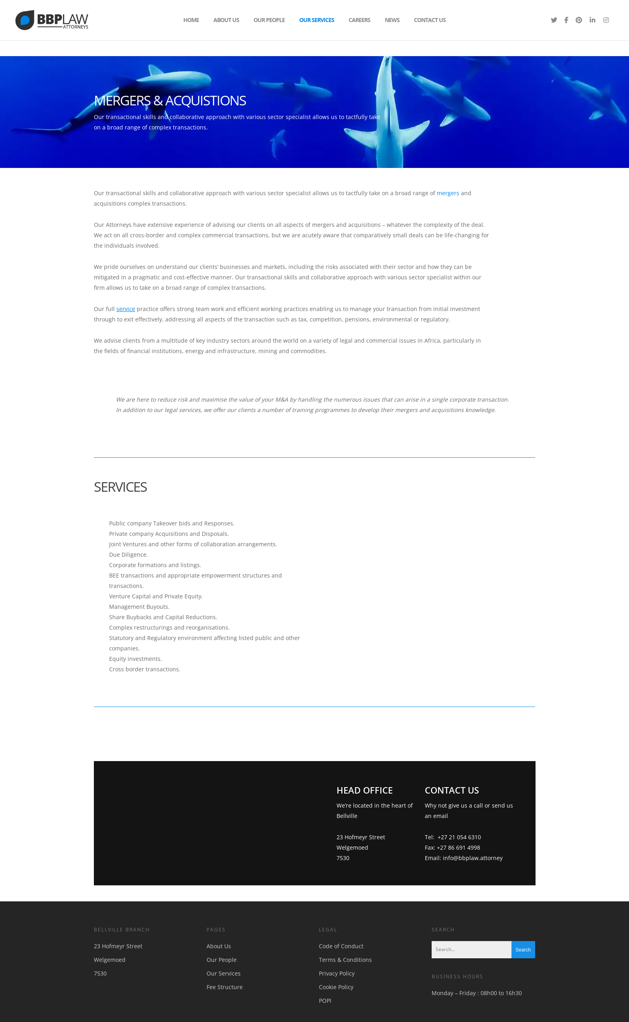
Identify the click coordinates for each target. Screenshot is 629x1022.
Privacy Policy (337, 973)
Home (191, 20)
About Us (226, 20)
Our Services (316, 20)
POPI (325, 1000)
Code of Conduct (341, 946)
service (125, 309)
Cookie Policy (336, 987)
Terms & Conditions (345, 959)
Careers (359, 20)
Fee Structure (225, 987)
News (392, 20)
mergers (448, 193)
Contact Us (430, 20)
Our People (269, 20)
